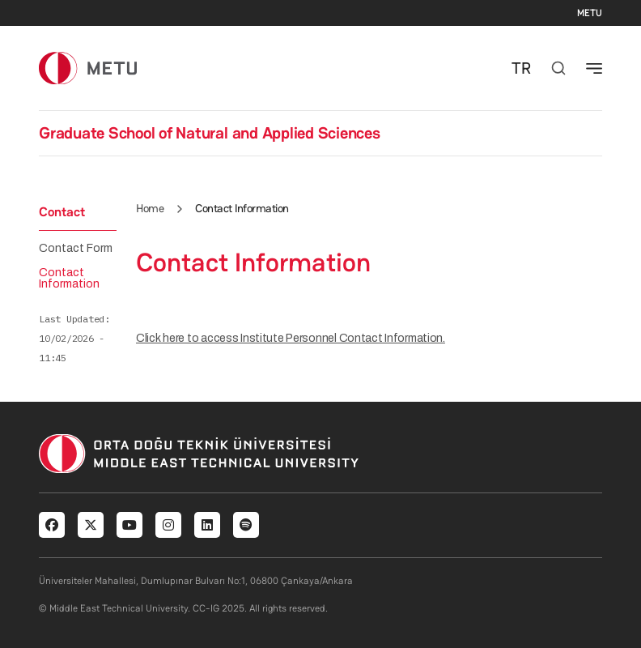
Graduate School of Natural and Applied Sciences (209, 133)
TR (521, 68)
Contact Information (69, 278)
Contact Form (75, 248)
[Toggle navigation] (594, 68)
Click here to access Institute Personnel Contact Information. (290, 338)
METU (589, 12)
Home (149, 208)
